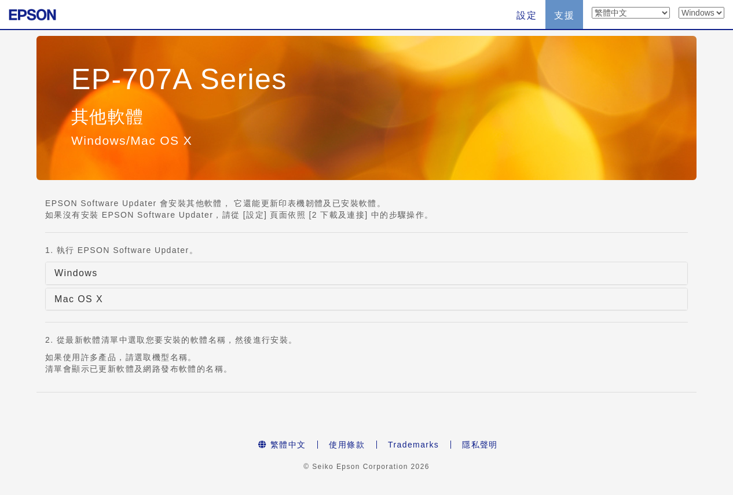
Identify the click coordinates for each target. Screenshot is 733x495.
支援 (564, 15)
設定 (526, 15)
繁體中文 (282, 444)
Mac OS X (78, 299)
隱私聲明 (480, 444)
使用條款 (347, 444)
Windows (76, 273)
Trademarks (413, 444)
